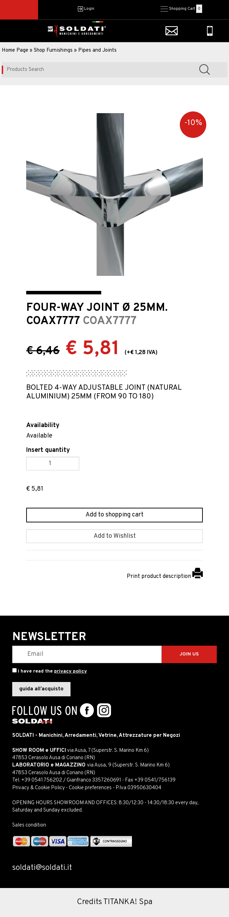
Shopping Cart (182, 8)
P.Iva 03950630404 (138, 788)
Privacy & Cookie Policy (38, 788)
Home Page (15, 50)
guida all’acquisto (41, 689)
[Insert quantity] (52, 463)
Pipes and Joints (97, 50)
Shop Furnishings (53, 50)
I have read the (52, 671)
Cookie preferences (90, 788)
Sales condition (29, 825)
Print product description (165, 576)
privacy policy (70, 671)
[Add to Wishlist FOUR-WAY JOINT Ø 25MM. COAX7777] (114, 536)
